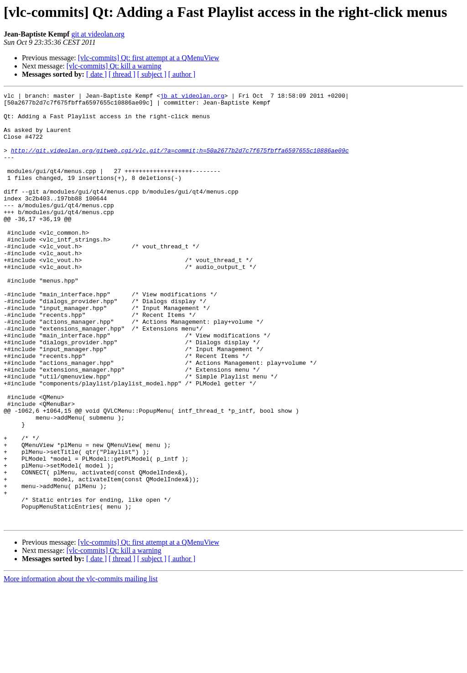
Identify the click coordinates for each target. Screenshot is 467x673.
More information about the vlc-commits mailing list (81, 665)
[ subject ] (151, 74)
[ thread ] (122, 74)
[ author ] (182, 74)
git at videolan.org (98, 34)
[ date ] (96, 74)
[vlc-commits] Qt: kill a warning (114, 66)
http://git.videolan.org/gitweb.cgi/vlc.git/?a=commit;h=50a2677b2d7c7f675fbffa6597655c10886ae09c (180, 162)
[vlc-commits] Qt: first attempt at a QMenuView (148, 58)
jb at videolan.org (192, 97)
